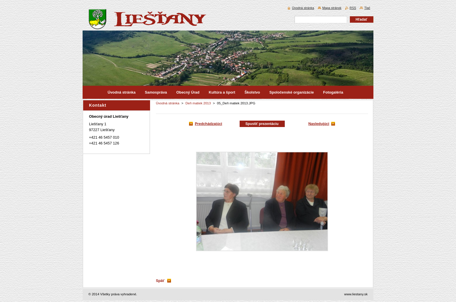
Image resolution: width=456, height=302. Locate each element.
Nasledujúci (318, 123)
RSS (353, 8)
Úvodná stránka (167, 103)
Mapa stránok (331, 8)
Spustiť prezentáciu (262, 124)
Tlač (367, 8)
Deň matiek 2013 (198, 103)
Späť (160, 280)
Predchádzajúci (208, 123)
